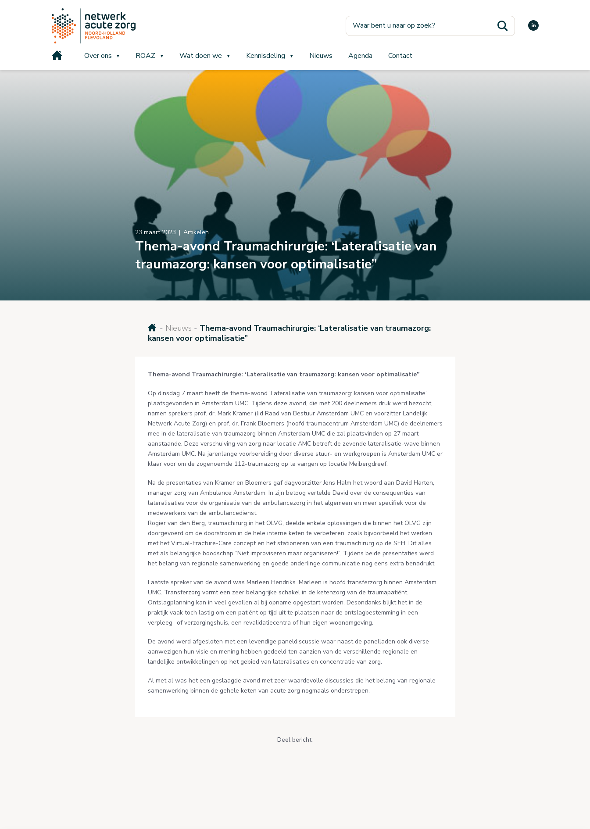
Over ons (98, 56)
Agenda (360, 56)
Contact (400, 56)
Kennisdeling (265, 56)
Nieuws (321, 56)
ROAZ (145, 56)
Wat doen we (200, 56)
